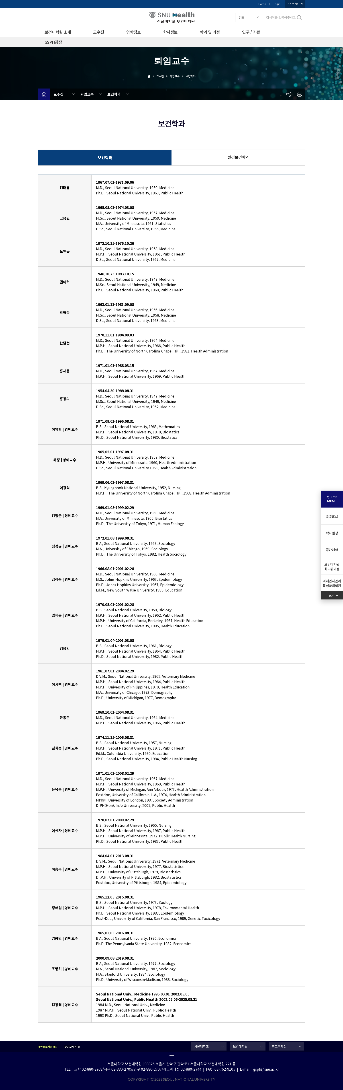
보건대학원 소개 (58, 32)
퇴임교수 (175, 76)
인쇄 (299, 94)
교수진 (98, 32)
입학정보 (133, 32)
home (44, 94)
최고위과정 (279, 1046)
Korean (293, 4)
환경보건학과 (238, 157)
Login (277, 4)
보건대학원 (240, 1046)
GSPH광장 (53, 42)
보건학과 (190, 76)
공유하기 (288, 94)
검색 (242, 17)
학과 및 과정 (210, 32)
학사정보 (170, 32)
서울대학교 (201, 1046)
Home (262, 4)
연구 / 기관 (251, 32)
